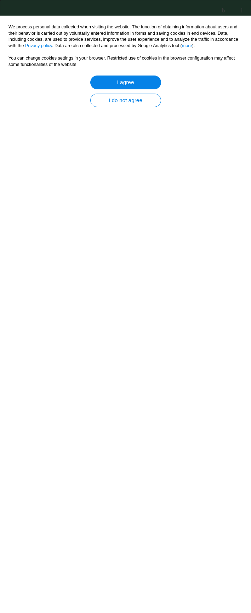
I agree (125, 82)
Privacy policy (38, 45)
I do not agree (125, 100)
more (187, 45)
